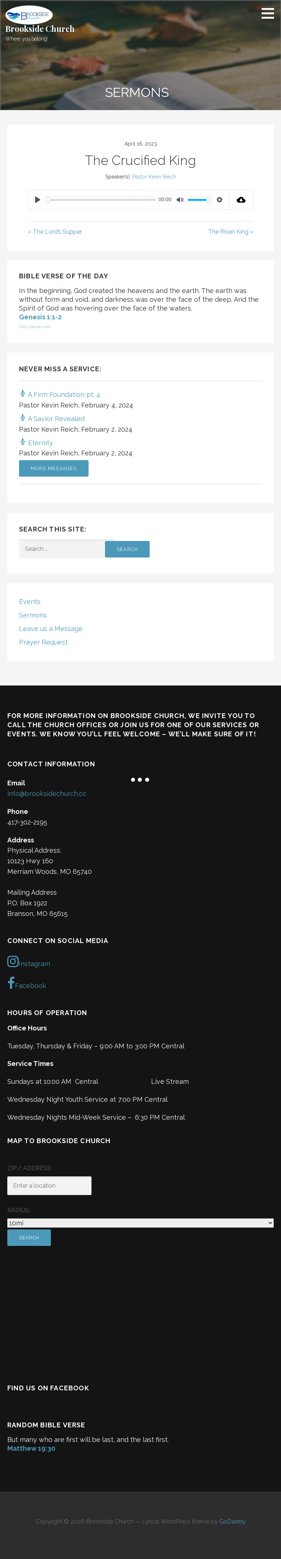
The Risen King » (230, 231)
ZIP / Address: (29, 1168)
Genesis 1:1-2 (40, 317)
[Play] (38, 200)
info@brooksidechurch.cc (46, 793)
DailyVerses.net (34, 326)
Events (30, 601)
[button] (270, 13)
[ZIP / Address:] (49, 1185)
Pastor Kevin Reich (154, 177)
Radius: (18, 1210)
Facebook (26, 983)
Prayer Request (43, 642)
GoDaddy (232, 1521)
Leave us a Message (51, 628)
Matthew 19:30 (31, 1448)
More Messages (54, 468)
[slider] (100, 199)
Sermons (33, 615)
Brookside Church (39, 28)
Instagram (28, 961)
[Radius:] (140, 1223)
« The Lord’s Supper (55, 231)
